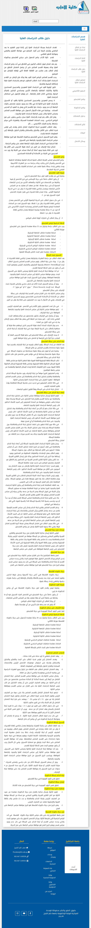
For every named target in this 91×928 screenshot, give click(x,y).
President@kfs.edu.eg (21, 852)
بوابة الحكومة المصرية (49, 876)
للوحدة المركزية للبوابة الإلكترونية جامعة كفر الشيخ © (61, 913)
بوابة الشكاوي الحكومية (52, 884)
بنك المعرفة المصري (49, 869)
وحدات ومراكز (51, 856)
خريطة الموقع (51, 849)
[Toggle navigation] (84, 29)
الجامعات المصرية (51, 862)
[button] (30, 913)
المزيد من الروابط (50, 892)
